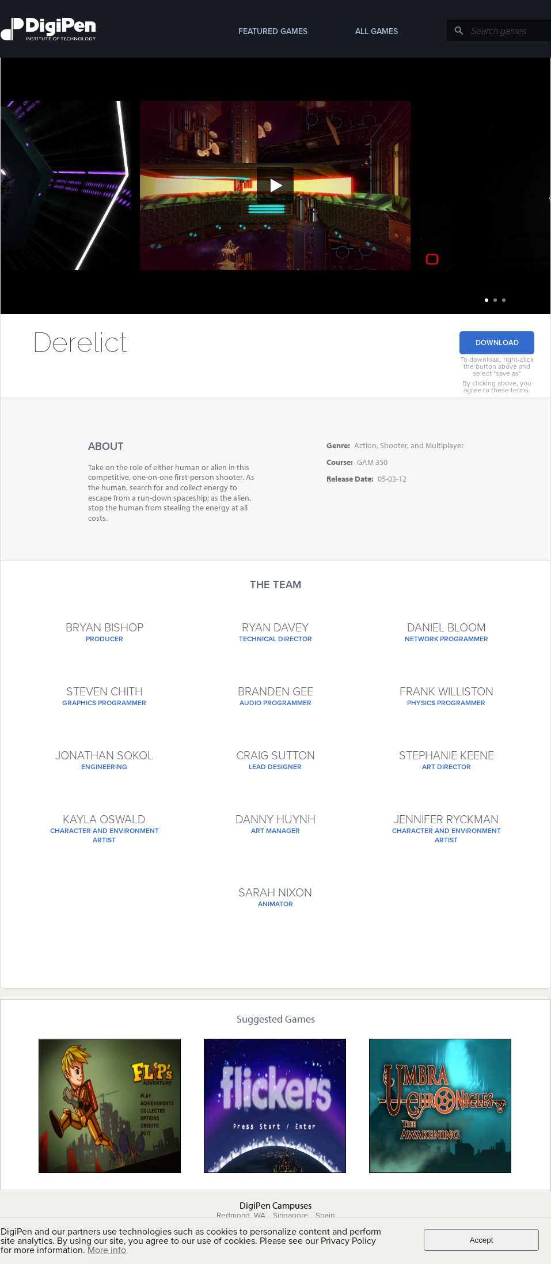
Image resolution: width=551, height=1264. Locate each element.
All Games (376, 31)
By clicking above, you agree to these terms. (496, 386)
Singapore (290, 1215)
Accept (481, 1240)
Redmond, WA (240, 1215)
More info (107, 1250)
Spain (325, 1215)
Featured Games (272, 31)
